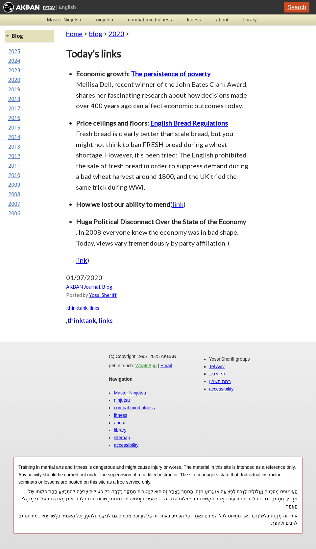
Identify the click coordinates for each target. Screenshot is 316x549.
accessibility (126, 445)
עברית (49, 7)
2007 (14, 203)
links (94, 308)
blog (95, 33)
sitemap (122, 437)
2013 (14, 146)
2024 (14, 60)
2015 (14, 127)
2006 (14, 213)
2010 (14, 175)
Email (166, 365)
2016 (14, 118)
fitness (194, 19)
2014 (14, 137)
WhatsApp (146, 365)
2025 (14, 51)
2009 (14, 184)
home (74, 33)
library (250, 19)
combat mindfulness (150, 19)
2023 (14, 70)
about (222, 19)
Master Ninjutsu (64, 19)
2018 (14, 99)
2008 (14, 194)
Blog (107, 287)
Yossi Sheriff (103, 295)
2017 (14, 108)
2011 (14, 165)
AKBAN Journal (83, 287)
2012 (14, 156)
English (67, 7)
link (177, 204)
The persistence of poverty (170, 74)
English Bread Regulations (189, 123)
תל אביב (217, 373)
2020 (116, 33)
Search (296, 7)
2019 (14, 89)
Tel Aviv (217, 366)
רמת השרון (220, 381)
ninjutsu (104, 19)
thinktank (77, 308)
